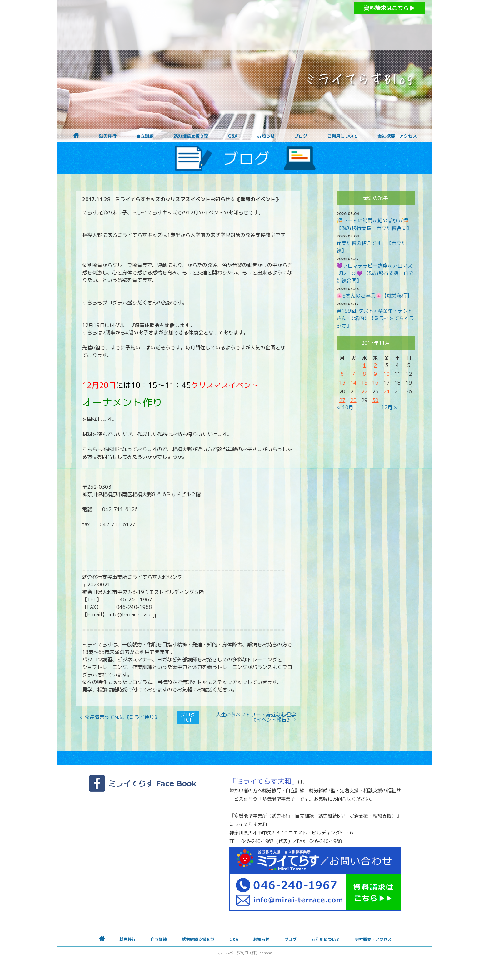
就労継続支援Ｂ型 (190, 136)
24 (386, 391)
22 (364, 391)
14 (353, 382)
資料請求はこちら (389, 8)
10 (386, 373)
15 (364, 382)
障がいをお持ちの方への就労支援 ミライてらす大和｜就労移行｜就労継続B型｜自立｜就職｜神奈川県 (232, 25)
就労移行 (108, 136)
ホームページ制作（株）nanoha (245, 953)
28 (353, 400)
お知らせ (266, 136)
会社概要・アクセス (397, 136)
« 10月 (345, 407)
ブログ (301, 136)
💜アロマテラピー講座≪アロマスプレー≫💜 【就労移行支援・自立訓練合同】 (375, 273)
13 (342, 382)
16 (375, 382)
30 (375, 400)
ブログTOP (187, 717)
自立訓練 (145, 136)
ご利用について (342, 136)
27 (342, 400)
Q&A (233, 136)
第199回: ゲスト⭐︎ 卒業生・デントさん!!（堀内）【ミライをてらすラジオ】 (375, 318)
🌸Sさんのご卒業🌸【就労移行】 (374, 295)
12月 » (389, 407)
